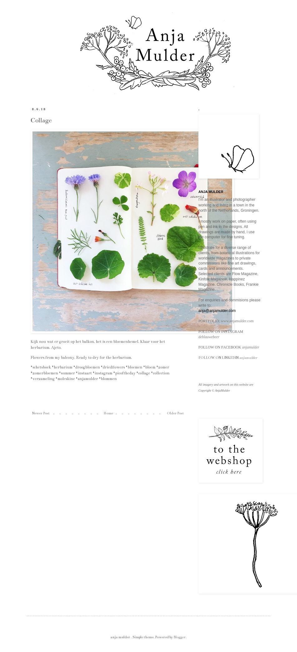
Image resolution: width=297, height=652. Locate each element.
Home (108, 413)
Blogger (179, 637)
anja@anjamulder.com (217, 311)
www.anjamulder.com (237, 321)
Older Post (175, 413)
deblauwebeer (208, 337)
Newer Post (41, 413)
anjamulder (250, 347)
